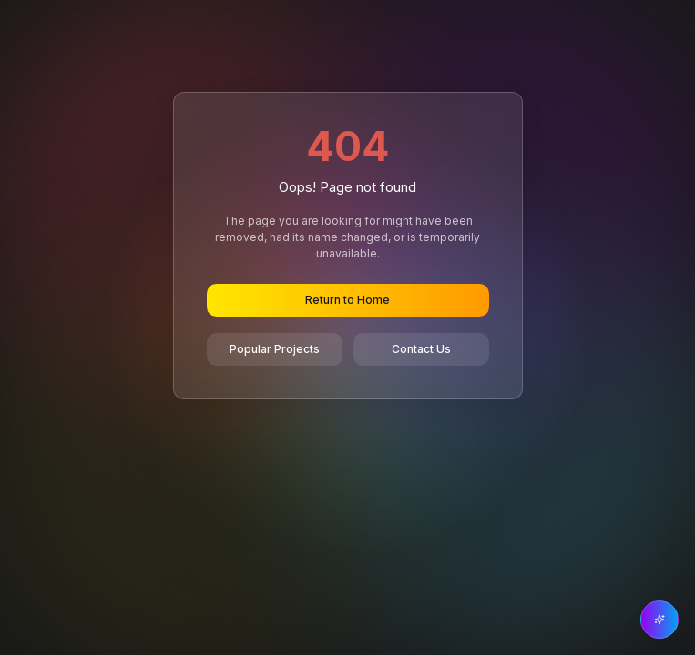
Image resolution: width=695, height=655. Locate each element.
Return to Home (347, 300)
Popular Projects (275, 349)
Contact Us (421, 349)
